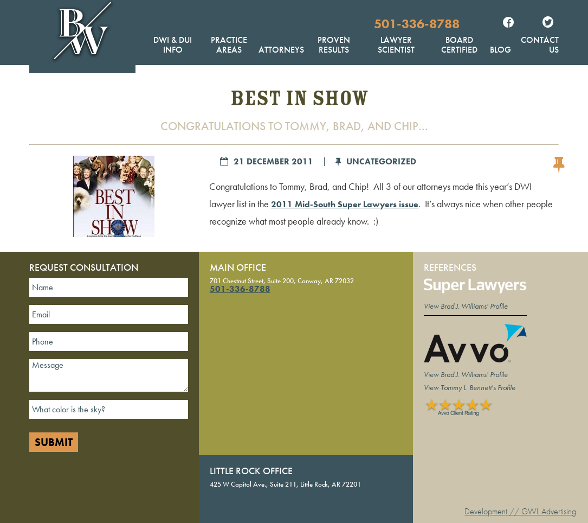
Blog (500, 49)
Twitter (547, 23)
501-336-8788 (417, 23)
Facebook (508, 23)
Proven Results (334, 44)
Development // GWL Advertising (520, 511)
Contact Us (540, 44)
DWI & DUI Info (172, 44)
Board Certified (459, 44)
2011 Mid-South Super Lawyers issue (344, 204)
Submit (54, 442)
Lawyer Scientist (396, 44)
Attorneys (281, 49)
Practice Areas (229, 44)
